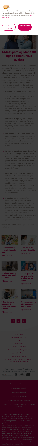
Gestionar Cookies (8, 27)
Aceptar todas (25, 26)
